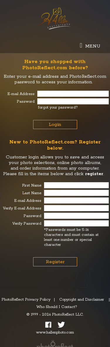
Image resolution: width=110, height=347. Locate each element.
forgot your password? (58, 107)
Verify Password (26, 223)
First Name (31, 185)
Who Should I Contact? (56, 306)
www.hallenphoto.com (55, 332)
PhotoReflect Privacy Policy (25, 299)
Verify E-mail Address (22, 208)
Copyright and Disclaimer (82, 299)
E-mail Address (27, 200)
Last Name (31, 193)
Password (32, 216)
